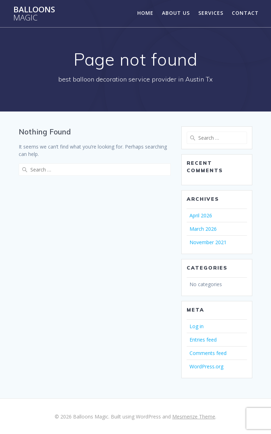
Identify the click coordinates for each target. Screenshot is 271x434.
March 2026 (203, 228)
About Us (176, 13)
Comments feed (208, 353)
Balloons (34, 14)
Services (210, 13)
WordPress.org (206, 366)
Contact (245, 13)
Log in (196, 326)
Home (145, 13)
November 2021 (208, 242)
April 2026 (200, 215)
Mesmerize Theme (193, 416)
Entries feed (203, 339)
